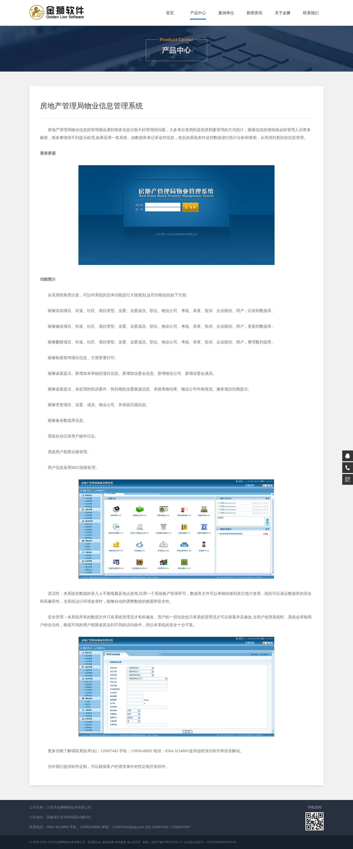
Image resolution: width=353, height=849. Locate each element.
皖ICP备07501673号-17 (167, 842)
